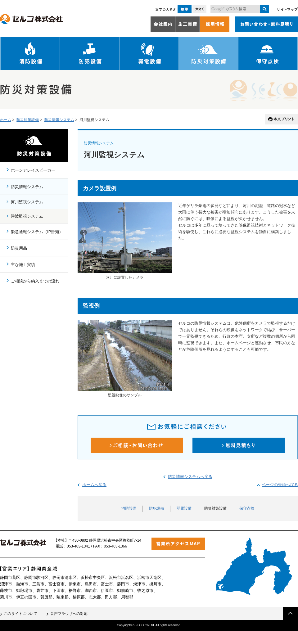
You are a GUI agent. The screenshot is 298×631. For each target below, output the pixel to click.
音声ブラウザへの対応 (69, 613)
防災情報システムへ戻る (190, 476)
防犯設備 (90, 53)
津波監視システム (27, 216)
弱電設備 (149, 53)
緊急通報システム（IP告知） (37, 231)
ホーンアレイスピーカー (33, 170)
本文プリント (281, 119)
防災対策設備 (208, 53)
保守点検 (268, 53)
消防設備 (30, 53)
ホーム (5, 120)
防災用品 (19, 248)
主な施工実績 (23, 264)
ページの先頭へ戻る (280, 484)
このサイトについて (20, 613)
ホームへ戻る (94, 484)
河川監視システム (27, 202)
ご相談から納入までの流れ (35, 281)
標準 (185, 9)
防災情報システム (59, 120)
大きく (199, 9)
